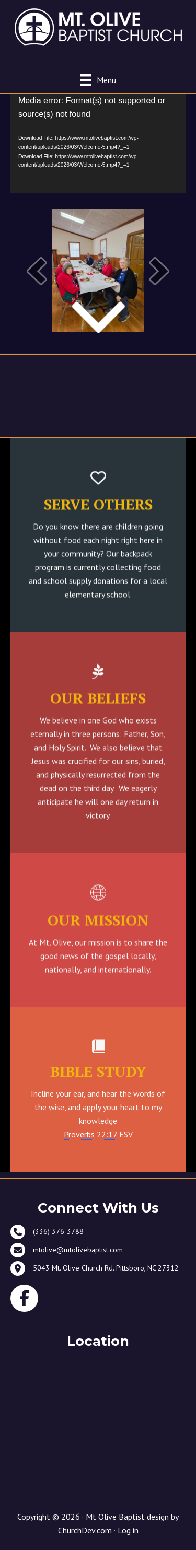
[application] (98, 143)
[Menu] (98, 79)
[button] (36, 271)
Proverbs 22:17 (90, 1134)
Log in (128, 1530)
